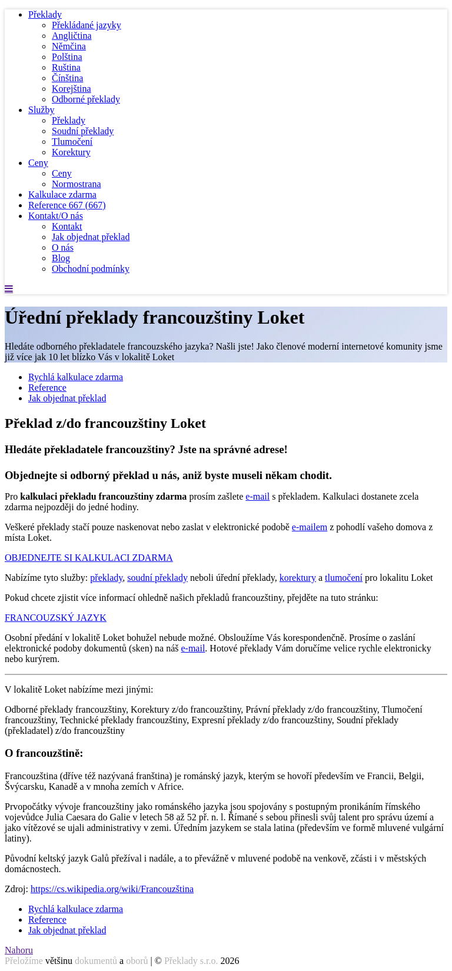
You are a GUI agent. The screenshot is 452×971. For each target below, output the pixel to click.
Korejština (71, 89)
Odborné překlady (86, 99)
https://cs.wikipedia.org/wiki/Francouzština (112, 889)
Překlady (45, 14)
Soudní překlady (83, 131)
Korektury (71, 152)
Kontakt (67, 226)
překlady (106, 578)
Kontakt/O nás (55, 216)
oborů (137, 961)
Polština (67, 57)
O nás (63, 247)
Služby (41, 110)
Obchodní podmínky (90, 269)
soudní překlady (157, 578)
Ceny (38, 163)
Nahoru (19, 950)
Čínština (67, 78)
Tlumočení (72, 142)
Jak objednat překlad (90, 237)
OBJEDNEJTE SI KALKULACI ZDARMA (89, 558)
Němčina (69, 46)
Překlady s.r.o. (191, 961)
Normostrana (76, 184)
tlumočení (344, 578)
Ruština (66, 67)
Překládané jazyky (86, 25)
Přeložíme (24, 961)
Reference (67, 205)
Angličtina (72, 36)
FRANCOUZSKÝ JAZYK (56, 618)
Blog (61, 258)
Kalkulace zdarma (62, 194)
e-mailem (309, 527)
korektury (298, 578)
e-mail (257, 496)
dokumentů (96, 961)
